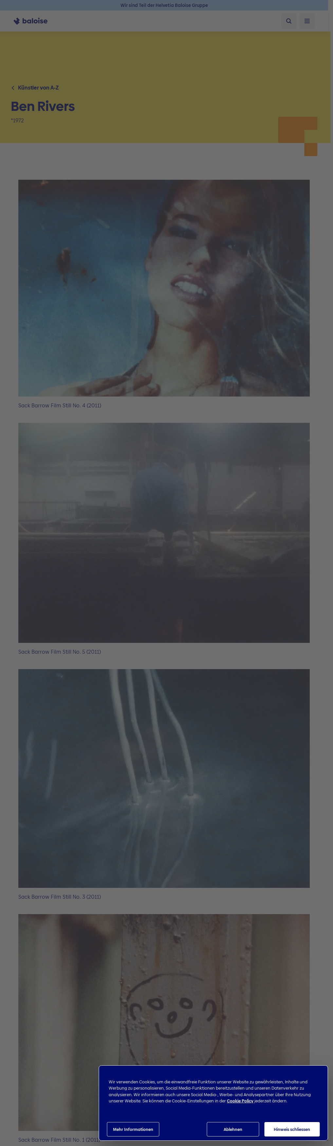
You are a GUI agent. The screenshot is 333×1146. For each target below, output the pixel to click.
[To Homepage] (34, 21)
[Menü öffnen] (307, 21)
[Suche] (289, 21)
